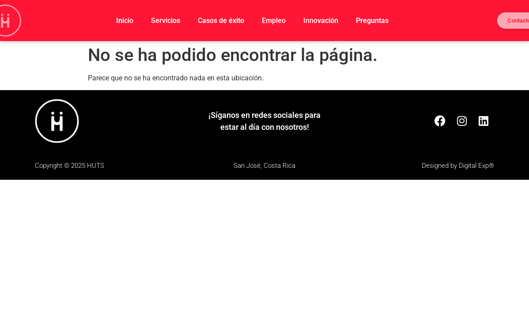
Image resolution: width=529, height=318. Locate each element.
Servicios (165, 20)
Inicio (124, 20)
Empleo (274, 20)
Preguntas (372, 20)
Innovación (320, 20)
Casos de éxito (221, 20)
